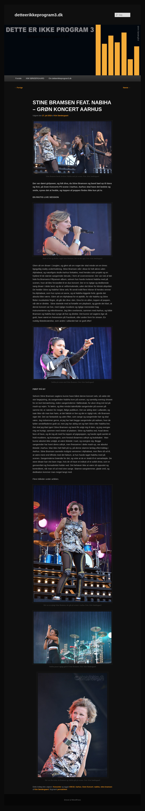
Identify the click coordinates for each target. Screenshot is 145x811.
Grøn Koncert (87, 787)
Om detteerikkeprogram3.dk (60, 78)
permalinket (62, 789)
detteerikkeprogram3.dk (39, 14)
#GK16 (72, 787)
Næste (126, 88)
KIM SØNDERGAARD (35, 78)
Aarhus (78, 787)
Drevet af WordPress (72, 800)
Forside (18, 78)
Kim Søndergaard (61, 116)
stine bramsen (106, 787)
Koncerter (57, 787)
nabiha (97, 787)
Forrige (19, 88)
